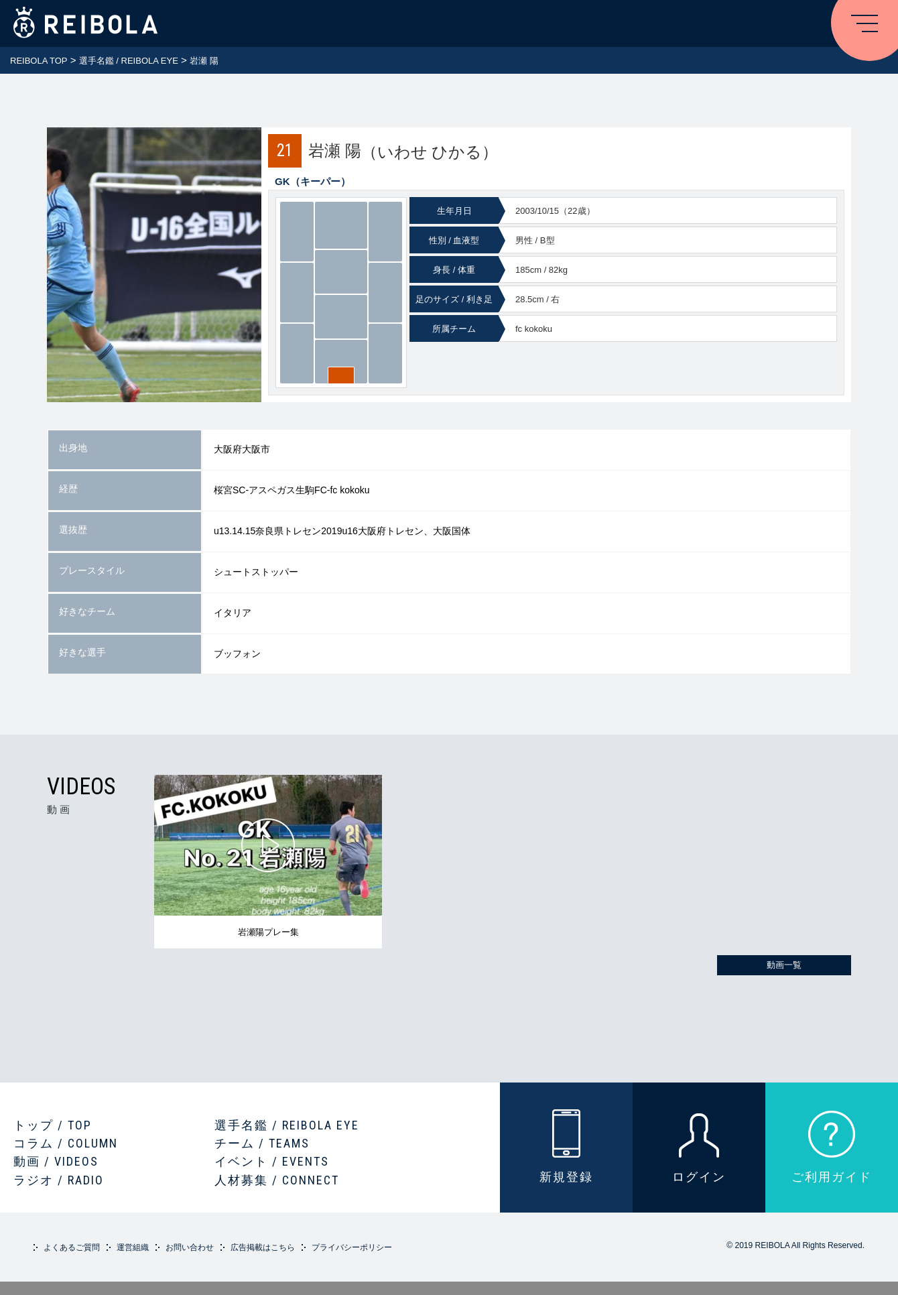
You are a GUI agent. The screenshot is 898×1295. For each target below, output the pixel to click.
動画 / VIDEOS (56, 1161)
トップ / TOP (52, 1125)
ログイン (699, 1177)
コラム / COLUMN (65, 1143)
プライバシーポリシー (352, 1247)
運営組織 (133, 1247)
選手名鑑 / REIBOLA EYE (286, 1125)
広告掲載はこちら (263, 1247)
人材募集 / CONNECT (276, 1180)
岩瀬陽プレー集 (268, 932)
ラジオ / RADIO (58, 1180)
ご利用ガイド (831, 1177)
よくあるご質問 (72, 1247)
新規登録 (566, 1177)
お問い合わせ (190, 1247)
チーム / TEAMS (262, 1143)
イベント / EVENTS (271, 1161)
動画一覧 (784, 965)
